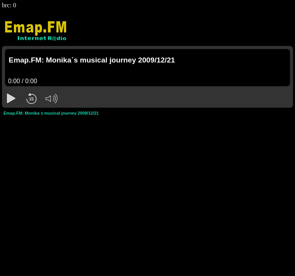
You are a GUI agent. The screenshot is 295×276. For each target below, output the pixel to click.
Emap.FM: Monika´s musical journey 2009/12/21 (51, 113)
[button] (11, 98)
